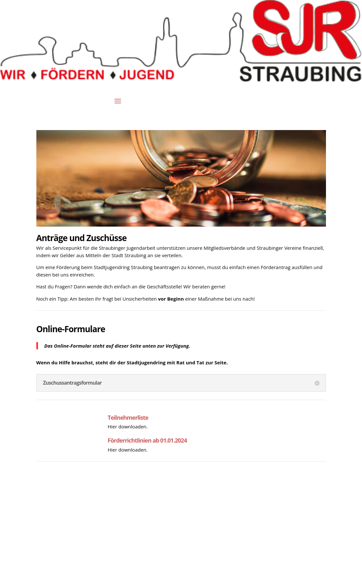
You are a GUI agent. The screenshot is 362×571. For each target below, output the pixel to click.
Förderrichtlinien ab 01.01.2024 (147, 440)
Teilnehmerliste (128, 417)
